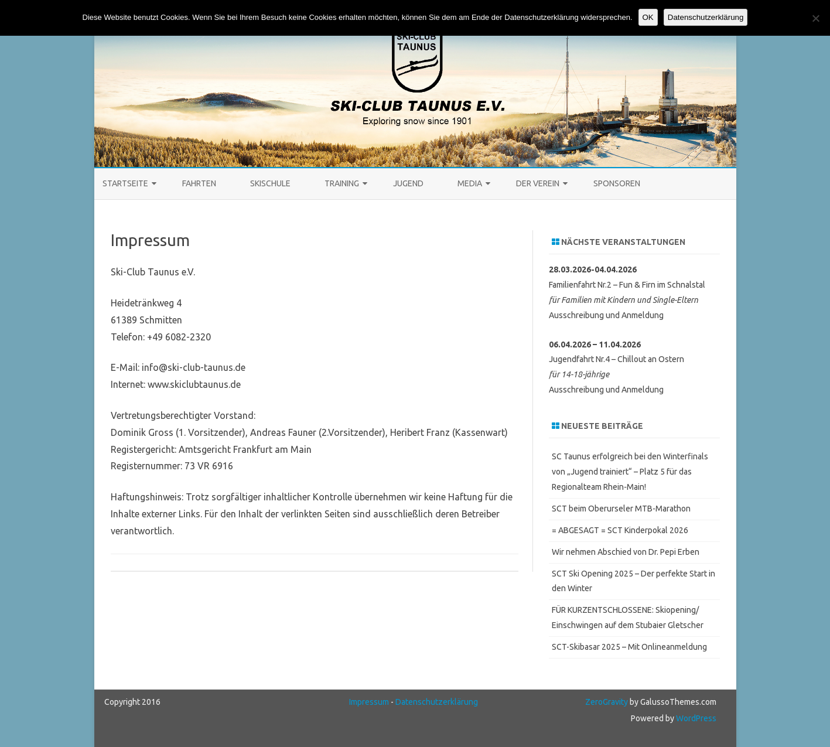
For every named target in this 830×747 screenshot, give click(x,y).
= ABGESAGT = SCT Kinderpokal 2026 (620, 530)
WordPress (695, 718)
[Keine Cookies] (815, 18)
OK (648, 17)
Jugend (408, 183)
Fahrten (199, 183)
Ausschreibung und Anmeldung (606, 315)
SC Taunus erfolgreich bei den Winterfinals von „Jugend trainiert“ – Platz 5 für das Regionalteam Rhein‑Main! (630, 472)
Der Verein (537, 183)
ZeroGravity (606, 702)
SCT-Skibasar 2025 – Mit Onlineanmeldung (629, 647)
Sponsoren (616, 183)
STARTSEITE (125, 183)
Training (342, 183)
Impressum (369, 702)
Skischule (270, 183)
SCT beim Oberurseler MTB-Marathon (621, 508)
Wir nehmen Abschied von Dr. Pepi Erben (625, 552)
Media (469, 183)
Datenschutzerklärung (436, 702)
